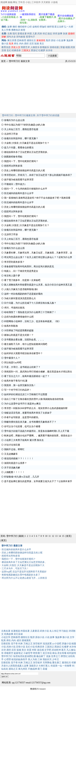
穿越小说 (66, 643)
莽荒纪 (64, 656)
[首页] (68, 536)
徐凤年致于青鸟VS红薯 (15, 380)
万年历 (21, 2)
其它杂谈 (18, 634)
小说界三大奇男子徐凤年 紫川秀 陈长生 (24, 440)
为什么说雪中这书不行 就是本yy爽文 (22, 403)
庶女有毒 (61, 653)
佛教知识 (15, 30)
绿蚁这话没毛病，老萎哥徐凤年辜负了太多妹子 (28, 413)
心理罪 (7, 659)
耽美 (3, 640)
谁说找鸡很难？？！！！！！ (19, 458)
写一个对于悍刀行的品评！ (17, 390)
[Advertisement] (24, 88)
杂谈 (65, 33)
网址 (15, 2)
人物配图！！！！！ (14, 472)
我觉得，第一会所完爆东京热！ (20, 385)
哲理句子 (30, 36)
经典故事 (8, 634)
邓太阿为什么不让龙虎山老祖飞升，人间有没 (24, 578)
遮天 (63, 650)
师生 (16, 43)
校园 (67, 47)
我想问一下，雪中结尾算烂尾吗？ (21, 161)
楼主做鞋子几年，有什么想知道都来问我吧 (25, 344)
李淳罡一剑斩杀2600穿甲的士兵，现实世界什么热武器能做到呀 (36, 408)
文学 (72, 637)
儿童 (34, 33)
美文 (42, 43)
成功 (19, 640)
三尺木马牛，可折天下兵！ (15, 568)
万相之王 (27, 643)
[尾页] (4, 540)
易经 (26, 43)
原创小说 (39, 637)
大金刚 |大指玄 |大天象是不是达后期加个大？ (26, 143)
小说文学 (5, 637)
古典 (9, 33)
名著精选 (15, 631)
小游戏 (54, 2)
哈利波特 (71, 653)
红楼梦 (41, 50)
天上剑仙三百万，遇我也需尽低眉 (21, 129)
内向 (21, 43)
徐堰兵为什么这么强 (14, 120)
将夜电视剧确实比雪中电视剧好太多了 (21, 575)
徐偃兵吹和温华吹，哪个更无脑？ (21, 138)
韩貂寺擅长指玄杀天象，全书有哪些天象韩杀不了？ (30, 422)
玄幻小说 (30, 646)
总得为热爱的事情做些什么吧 (19, 317)
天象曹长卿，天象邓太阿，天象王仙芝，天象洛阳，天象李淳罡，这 (38, 252)
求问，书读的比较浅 (14, 307)
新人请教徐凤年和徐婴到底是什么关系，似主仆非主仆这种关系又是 (38, 284)
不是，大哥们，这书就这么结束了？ (22, 367)
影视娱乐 (44, 47)
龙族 (48, 656)
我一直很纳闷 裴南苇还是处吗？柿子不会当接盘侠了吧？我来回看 (37, 198)
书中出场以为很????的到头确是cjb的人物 (24, 124)
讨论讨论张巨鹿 (12, 445)
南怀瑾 (50, 26)
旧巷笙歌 (5, 643)
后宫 (31, 43)
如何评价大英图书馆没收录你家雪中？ (23, 353)
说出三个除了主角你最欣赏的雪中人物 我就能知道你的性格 (34, 399)
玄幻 (9, 50)
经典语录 (16, 50)
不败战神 (32, 669)
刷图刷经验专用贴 (13, 156)
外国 (29, 33)
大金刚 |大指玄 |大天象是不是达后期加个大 (23, 565)
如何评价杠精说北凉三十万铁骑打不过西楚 (25, 394)
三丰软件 (36, 2)
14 (60, 536)
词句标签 (20, 36)
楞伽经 (43, 26)
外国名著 (25, 631)
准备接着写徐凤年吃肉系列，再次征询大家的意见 (29, 266)
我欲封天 (47, 659)
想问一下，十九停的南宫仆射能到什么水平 (25, 188)
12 (53, 536)
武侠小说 (44, 631)
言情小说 (20, 646)
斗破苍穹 (27, 653)
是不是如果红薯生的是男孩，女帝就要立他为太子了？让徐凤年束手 (38, 481)
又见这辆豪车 (11, 454)
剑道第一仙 (56, 665)
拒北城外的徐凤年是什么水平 (19, 193)
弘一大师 (68, 26)
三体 (39, 659)
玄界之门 (55, 656)
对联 (34, 650)
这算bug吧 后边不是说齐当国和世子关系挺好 (24, 571)
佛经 (14, 26)
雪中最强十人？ (12, 358)
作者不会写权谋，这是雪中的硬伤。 (22, 417)
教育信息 (6, 47)
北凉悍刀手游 (11, 134)
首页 (3, 61)
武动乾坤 (56, 650)
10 (46, 536)
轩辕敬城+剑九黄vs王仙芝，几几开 (21, 476)
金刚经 (35, 26)
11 (50, 536)
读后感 (40, 650)
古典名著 (5, 631)
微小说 (5, 43)
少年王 (55, 659)
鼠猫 (36, 43)
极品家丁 (40, 656)
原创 (53, 40)
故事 (9, 26)
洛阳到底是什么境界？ (15, 463)
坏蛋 (29, 650)
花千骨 (14, 643)
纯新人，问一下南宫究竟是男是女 (21, 271)
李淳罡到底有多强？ (14, 262)
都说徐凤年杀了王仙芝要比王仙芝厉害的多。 (26, 152)
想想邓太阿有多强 (13, 166)
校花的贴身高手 (19, 659)
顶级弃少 (33, 665)
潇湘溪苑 (26, 640)
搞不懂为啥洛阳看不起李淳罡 (19, 179)
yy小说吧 (56, 643)
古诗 (3, 650)
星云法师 (58, 26)
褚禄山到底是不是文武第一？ (19, 335)
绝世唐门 (37, 653)
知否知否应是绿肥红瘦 (24, 656)
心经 (29, 26)
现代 (14, 33)
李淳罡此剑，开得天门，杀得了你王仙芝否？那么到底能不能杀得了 (38, 175)
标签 (23, 30)
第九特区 (22, 669)
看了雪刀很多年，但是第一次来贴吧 (22, 280)
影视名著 (22, 33)
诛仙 (54, 653)
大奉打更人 (44, 665)
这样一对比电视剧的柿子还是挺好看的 (23, 294)
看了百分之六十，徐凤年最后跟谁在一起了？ (26, 376)
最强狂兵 (66, 662)
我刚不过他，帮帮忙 (14, 449)
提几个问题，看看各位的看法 (19, 147)
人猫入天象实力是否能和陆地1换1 (21, 289)
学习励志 (63, 631)
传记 (45, 33)
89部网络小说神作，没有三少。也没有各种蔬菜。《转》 (32, 321)
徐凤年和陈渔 (11, 326)
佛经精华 (22, 26)
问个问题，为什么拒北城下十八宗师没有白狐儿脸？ (30, 303)
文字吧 (47, 650)
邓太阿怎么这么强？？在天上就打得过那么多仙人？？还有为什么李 (38, 257)
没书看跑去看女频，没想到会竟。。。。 (24, 339)
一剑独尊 (66, 665)
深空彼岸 (37, 643)
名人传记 (54, 631)
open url (5, 676)
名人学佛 (6, 30)
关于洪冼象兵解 (12, 467)
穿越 (62, 47)
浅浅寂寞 (47, 643)
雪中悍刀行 (14, 61)
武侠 (39, 33)
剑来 (20, 643)
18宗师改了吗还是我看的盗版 (19, 330)
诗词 (55, 33)
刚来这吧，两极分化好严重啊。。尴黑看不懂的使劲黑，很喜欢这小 (38, 435)
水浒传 (49, 50)
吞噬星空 (8, 653)
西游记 (34, 50)
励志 (50, 33)
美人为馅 (32, 659)
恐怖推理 (21, 40)
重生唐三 (56, 662)
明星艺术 (25, 47)
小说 (27, 2)
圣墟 (45, 669)
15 (63, 536)
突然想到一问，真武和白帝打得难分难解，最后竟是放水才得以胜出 (38, 371)
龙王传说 (47, 653)
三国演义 (49, 646)
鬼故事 (69, 40)
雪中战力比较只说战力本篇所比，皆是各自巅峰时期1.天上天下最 (36, 431)
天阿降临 (47, 662)
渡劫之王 (13, 669)
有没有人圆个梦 (12, 275)
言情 (4, 50)
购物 (10, 2)
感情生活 (31, 40)
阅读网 (4, 2)
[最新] (21, 536)
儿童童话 (34, 631)
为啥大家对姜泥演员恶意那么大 (20, 298)
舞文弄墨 (11, 40)
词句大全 (11, 36)
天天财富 (45, 2)
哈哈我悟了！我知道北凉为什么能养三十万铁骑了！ (30, 312)
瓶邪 (48, 40)
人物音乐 (35, 47)
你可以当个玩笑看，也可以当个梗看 (22, 426)
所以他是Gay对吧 (13, 362)
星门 (39, 669)
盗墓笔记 (18, 653)
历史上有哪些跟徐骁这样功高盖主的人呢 (24, 170)
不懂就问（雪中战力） (15, 184)
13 (56, 536)
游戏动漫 (54, 47)
